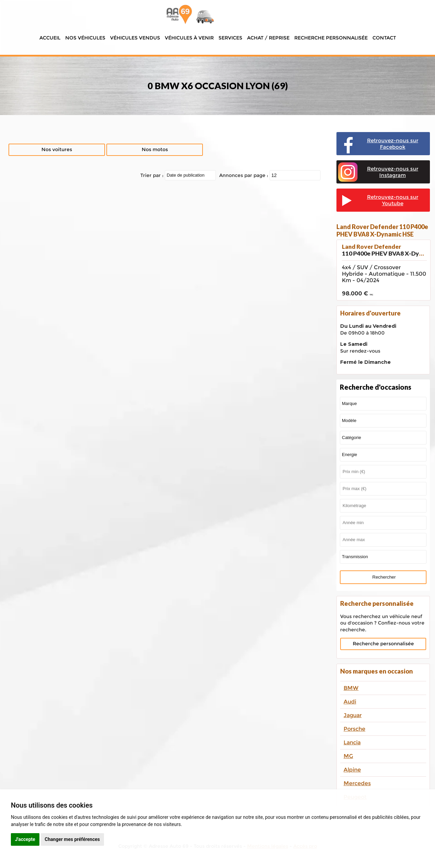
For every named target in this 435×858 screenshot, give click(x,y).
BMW (351, 688)
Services (230, 38)
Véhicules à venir (189, 38)
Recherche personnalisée (331, 38)
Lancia (352, 742)
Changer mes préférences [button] (72, 839)
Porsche (354, 729)
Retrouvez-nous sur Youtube (392, 200)
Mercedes (357, 783)
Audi (350, 701)
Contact (384, 38)
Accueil (49, 38)
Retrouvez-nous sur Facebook (392, 143)
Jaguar (353, 715)
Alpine (352, 769)
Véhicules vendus (135, 38)
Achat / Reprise (268, 38)
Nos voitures (56, 149)
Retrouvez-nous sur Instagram (392, 171)
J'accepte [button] (25, 839)
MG (348, 756)
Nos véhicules (85, 38)
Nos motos (155, 149)
